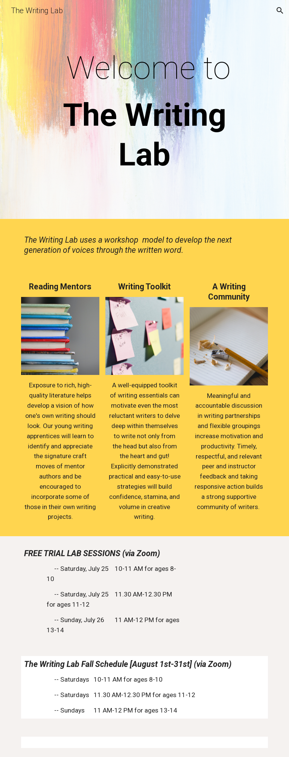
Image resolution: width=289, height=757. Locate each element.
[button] (280, 11)
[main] (144, 111)
